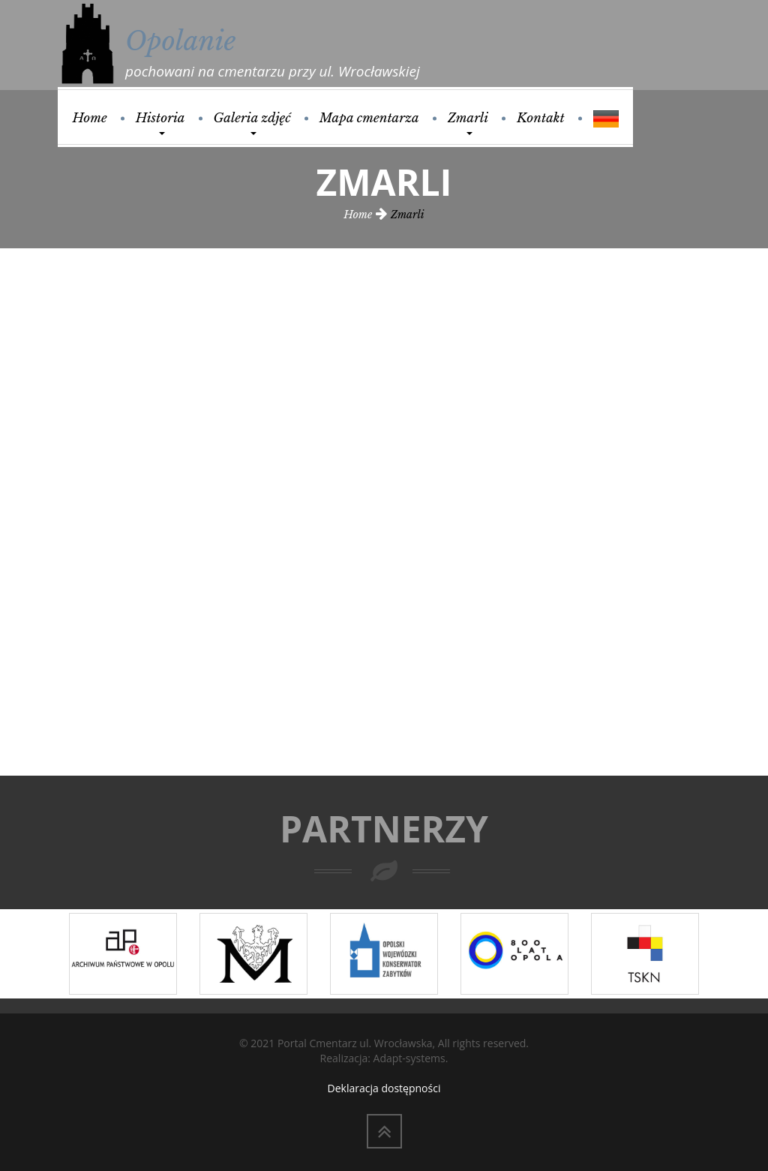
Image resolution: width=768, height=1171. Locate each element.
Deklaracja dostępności (384, 1088)
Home (89, 118)
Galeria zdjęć (252, 122)
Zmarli (468, 122)
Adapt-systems (410, 1058)
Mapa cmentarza (369, 118)
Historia (160, 122)
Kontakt (541, 118)
